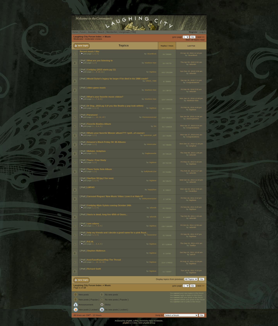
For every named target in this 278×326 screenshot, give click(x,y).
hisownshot (151, 235)
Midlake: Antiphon (96, 151)
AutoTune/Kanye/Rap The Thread (104, 260)
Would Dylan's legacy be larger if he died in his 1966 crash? (117, 78)
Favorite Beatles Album (99, 124)
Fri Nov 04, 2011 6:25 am (191, 207)
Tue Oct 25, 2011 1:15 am (191, 216)
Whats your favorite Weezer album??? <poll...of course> (116, 133)
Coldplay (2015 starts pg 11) (101, 69)
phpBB (126, 323)
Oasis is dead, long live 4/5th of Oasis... (107, 214)
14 (100, 117)
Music (108, 36)
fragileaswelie (150, 153)
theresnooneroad (149, 117)
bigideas (152, 72)
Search (101, 32)
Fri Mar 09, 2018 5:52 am (191, 89)
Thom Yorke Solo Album (99, 169)
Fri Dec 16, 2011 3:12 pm (191, 198)
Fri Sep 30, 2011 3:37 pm (191, 234)
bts (155, 126)
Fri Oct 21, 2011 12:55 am (191, 225)
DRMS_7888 (151, 81)
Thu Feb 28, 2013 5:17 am (191, 171)
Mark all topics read (195, 40)
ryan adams (93, 223)
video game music (96, 88)
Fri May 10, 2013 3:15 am (191, 162)
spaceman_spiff (149, 135)
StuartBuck (151, 54)
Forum (83, 32)
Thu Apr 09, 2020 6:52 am (191, 62)
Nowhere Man (150, 63)
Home (75, 32)
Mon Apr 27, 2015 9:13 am (191, 125)
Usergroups (124, 32)
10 (99, 72)
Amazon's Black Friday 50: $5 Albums (106, 142)
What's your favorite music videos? (105, 97)
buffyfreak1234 (150, 171)
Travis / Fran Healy (96, 160)
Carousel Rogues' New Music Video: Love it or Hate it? (115, 196)
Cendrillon (193, 191)
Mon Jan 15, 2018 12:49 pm (191, 98)
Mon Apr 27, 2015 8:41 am (191, 135)
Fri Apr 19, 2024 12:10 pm (191, 53)
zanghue (192, 146)
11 (102, 72)
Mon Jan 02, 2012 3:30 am (191, 189)
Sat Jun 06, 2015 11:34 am (191, 116)
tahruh (192, 254)
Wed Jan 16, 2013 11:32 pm (191, 180)
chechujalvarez (192, 119)
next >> (200, 37)
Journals (92, 32)
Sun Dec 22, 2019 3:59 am (191, 71)
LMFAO (91, 187)
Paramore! (92, 115)
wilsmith (192, 64)
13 (97, 117)
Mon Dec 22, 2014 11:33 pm (191, 144)
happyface (152, 189)
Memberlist (111, 32)
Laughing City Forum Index (88, 36)
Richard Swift (94, 269)
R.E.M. (90, 241)
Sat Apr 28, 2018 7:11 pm (191, 80)
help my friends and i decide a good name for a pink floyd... (117, 232)
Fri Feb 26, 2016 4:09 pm (191, 107)
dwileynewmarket (149, 198)
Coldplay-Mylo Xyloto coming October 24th (109, 205)
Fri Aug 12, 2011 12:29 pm (191, 261)
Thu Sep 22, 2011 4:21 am (191, 243)
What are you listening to (100, 60)
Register (193, 32)
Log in (203, 32)
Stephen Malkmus (96, 251)
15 (103, 117)
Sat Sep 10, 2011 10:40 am (191, 252)
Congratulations (192, 82)
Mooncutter (151, 144)
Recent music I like (89, 51)
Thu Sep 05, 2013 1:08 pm (191, 153)
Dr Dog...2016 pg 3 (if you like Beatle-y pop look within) (115, 106)
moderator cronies (93, 39)
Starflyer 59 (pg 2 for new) (100, 178)
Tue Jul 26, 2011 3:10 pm (191, 270)
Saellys (193, 245)
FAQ (133, 32)
